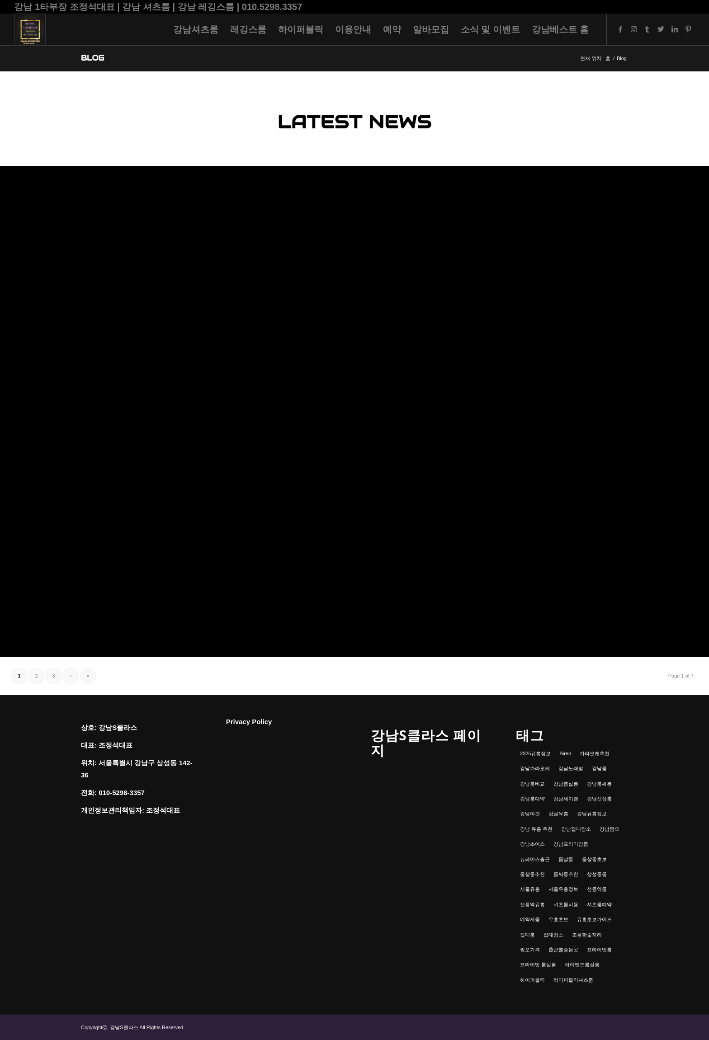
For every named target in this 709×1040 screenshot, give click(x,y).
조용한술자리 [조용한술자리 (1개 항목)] (587, 934)
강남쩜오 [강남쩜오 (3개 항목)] (609, 829)
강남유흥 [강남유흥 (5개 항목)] (558, 813)
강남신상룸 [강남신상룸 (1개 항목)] (599, 798)
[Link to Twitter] (661, 29)
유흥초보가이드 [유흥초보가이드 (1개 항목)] (594, 919)
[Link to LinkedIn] (674, 29)
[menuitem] (195, 29)
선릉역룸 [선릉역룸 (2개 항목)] (597, 889)
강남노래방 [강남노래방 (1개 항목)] (570, 768)
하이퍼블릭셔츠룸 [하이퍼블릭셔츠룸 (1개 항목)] (573, 980)
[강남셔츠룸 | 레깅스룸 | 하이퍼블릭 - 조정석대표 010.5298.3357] (30, 29)
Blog (92, 58)
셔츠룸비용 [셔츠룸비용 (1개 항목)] (565, 904)
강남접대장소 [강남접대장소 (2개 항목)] (576, 829)
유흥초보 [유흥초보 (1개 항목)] (558, 919)
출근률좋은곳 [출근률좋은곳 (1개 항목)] (563, 949)
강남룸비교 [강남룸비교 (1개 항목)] (532, 783)
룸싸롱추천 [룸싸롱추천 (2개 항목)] (565, 874)
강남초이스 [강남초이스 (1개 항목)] (532, 844)
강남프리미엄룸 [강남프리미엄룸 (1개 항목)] (570, 844)
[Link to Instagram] (634, 29)
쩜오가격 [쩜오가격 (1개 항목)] (530, 949)
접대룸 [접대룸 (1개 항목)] (527, 934)
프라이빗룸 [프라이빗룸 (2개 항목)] (599, 949)
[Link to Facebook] (620, 29)
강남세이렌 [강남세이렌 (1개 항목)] (565, 798)
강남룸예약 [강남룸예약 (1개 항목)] (532, 798)
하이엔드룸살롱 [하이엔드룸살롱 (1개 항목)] (582, 964)
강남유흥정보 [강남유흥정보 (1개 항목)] (592, 813)
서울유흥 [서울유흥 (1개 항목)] (530, 889)
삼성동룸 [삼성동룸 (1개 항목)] (597, 874)
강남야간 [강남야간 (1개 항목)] (530, 813)
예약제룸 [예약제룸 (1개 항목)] (530, 919)
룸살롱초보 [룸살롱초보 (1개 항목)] (594, 859)
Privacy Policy (249, 721)
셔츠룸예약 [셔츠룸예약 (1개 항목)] (599, 904)
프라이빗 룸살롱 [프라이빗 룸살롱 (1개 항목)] (538, 964)
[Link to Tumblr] (647, 29)
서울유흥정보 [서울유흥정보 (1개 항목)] (563, 889)
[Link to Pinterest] (688, 29)
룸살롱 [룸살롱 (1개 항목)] (565, 859)
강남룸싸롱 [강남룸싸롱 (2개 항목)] (599, 783)
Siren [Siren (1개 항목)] (565, 753)
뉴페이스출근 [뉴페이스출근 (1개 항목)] (535, 859)
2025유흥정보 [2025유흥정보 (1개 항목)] (535, 753)
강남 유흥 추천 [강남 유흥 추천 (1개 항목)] (536, 829)
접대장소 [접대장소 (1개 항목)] (553, 934)
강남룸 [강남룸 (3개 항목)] (599, 768)
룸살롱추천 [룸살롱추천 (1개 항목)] (532, 874)
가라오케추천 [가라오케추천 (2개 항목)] (595, 753)
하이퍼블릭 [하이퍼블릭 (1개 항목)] (532, 980)
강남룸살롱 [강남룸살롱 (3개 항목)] (565, 783)
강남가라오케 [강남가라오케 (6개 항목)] (535, 768)
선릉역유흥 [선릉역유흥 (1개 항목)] (532, 904)
